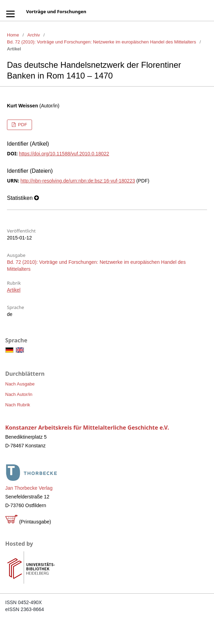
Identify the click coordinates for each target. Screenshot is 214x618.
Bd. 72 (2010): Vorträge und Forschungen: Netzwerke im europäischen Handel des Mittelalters (101, 41)
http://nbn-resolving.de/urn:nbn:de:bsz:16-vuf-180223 (78, 181)
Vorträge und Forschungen (56, 11)
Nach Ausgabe (20, 384)
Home (13, 35)
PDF (22, 124)
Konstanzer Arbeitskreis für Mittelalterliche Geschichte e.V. (87, 427)
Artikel (14, 290)
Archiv (33, 35)
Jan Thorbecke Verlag (29, 488)
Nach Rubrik (17, 404)
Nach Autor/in (18, 394)
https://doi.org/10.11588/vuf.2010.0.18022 (64, 153)
